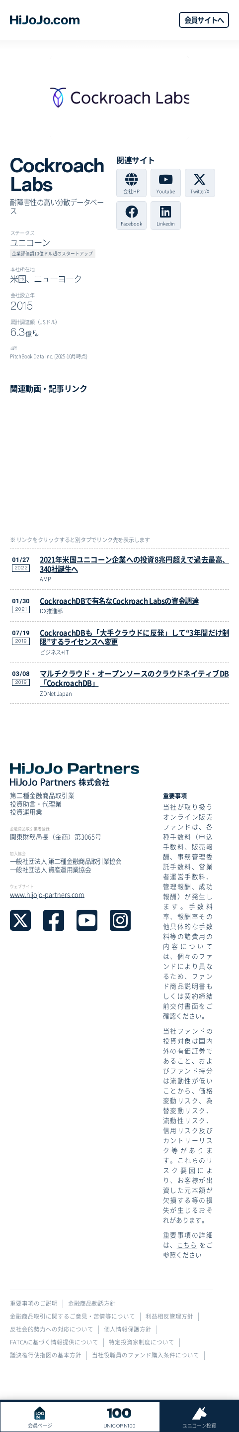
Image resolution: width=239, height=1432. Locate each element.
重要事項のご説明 (34, 1303)
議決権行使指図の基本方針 (45, 1355)
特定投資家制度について (141, 1342)
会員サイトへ (204, 19)
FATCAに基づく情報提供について (54, 1342)
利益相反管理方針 (169, 1316)
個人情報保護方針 (128, 1329)
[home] (45, 20)
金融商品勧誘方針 (92, 1303)
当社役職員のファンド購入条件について (145, 1355)
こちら (187, 1244)
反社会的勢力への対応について (51, 1329)
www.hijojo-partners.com (47, 894)
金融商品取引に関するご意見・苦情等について (72, 1316)
